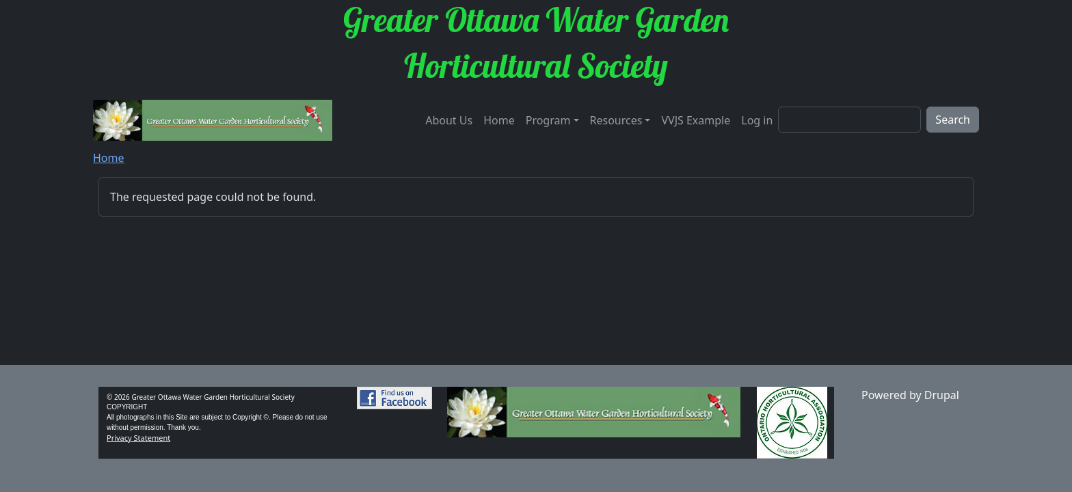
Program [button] (548, 120)
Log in (757, 120)
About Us (448, 120)
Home (499, 120)
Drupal (941, 394)
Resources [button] (616, 120)
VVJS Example (695, 120)
